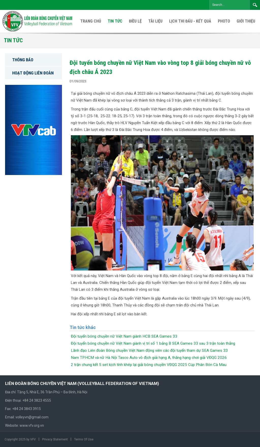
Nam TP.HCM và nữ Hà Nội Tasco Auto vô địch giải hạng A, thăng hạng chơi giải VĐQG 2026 (149, 357)
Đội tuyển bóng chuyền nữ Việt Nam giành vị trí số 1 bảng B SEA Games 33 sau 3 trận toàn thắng (153, 343)
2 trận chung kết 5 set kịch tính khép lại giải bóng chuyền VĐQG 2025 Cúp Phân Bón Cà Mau (148, 364)
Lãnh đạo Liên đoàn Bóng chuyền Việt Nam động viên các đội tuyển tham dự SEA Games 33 (149, 350)
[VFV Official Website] (38, 21)
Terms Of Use (83, 439)
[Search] (229, 5)
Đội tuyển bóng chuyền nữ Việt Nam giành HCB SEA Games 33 (124, 336)
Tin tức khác (83, 327)
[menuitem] (245, 21)
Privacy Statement (55, 439)
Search (255, 5)
